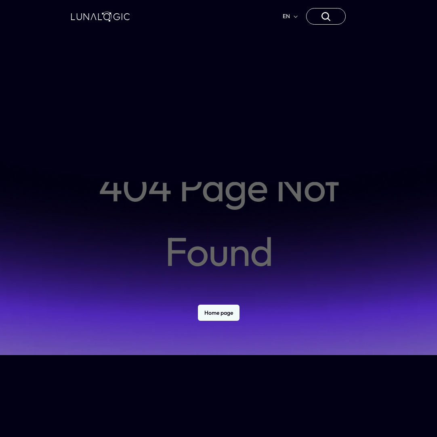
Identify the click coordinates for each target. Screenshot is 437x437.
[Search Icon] (326, 16)
